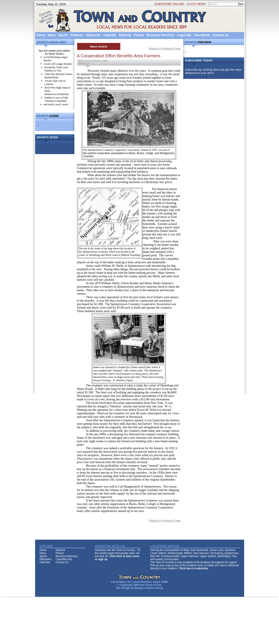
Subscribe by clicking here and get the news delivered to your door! (213, 71)
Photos (139, 35)
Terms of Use (153, 584)
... (38, 125)
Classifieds (202, 35)
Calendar (109, 35)
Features (76, 35)
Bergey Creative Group (149, 588)
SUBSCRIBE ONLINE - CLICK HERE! (180, 4)
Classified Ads (64, 559)
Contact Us (221, 35)
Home (41, 35)
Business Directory (160, 35)
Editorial (125, 35)
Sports (63, 35)
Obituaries (93, 35)
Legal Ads (184, 35)
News (52, 35)
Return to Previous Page (164, 48)
